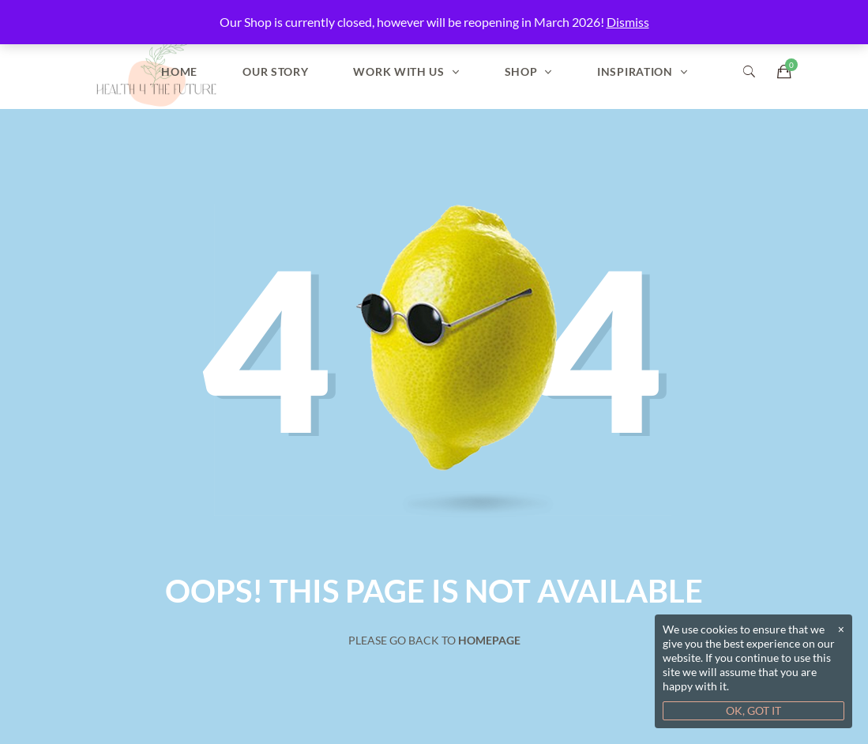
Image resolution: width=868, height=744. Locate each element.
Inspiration (635, 71)
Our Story (275, 71)
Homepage (489, 640)
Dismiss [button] (628, 21)
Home (179, 71)
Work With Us (398, 71)
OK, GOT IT (753, 710)
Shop (521, 71)
